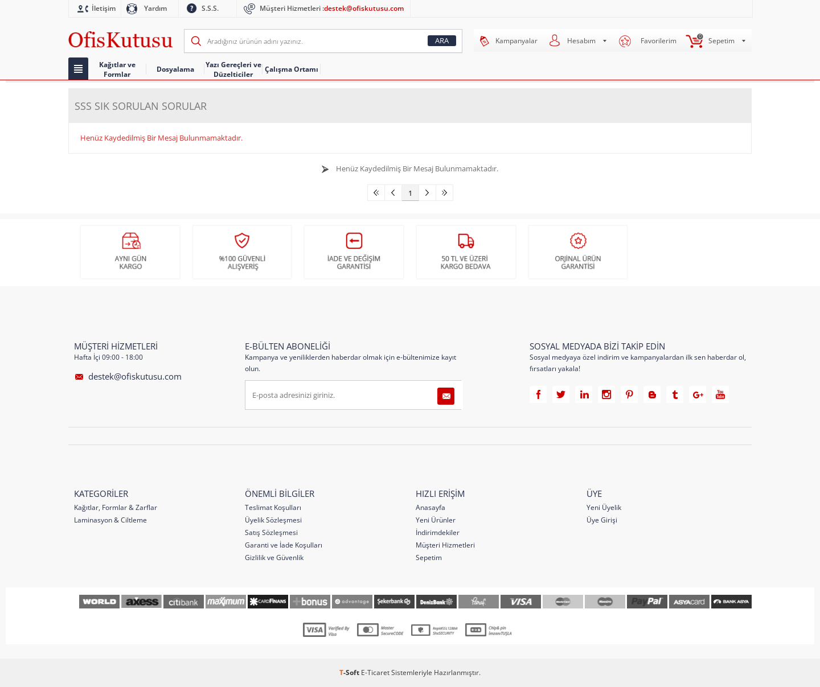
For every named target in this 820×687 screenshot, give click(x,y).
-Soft (350, 672)
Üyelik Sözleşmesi (273, 519)
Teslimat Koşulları (273, 507)
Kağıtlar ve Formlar (117, 69)
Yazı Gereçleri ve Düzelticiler (233, 69)
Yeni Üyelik (604, 507)
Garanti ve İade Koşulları (283, 544)
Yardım (155, 8)
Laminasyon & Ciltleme (110, 519)
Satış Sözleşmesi (271, 532)
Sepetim (721, 41)
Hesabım (581, 41)
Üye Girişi (602, 519)
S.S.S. (210, 8)
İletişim (104, 8)
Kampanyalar (516, 41)
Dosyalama (175, 69)
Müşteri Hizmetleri (445, 544)
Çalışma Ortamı (291, 69)
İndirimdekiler (438, 532)
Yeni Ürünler (436, 519)
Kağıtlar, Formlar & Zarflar (115, 507)
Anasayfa (430, 507)
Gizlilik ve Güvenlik (274, 557)
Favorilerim (658, 41)
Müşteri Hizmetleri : (332, 8)
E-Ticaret (375, 672)
